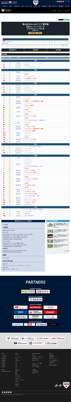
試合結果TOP (12, 50)
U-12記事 (54, 10)
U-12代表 (3, 365)
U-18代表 (3, 361)
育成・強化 (51, 355)
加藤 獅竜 (18, 174)
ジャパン (17, 355)
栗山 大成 (18, 78)
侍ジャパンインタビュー (19, 379)
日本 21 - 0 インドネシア (22, 235)
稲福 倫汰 (18, 101)
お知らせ (17, 381)
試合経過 (35, 50)
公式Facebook (52, 361)
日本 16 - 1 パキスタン (22, 244)
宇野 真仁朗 (18, 103)
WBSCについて (35, 372)
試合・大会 (60, 10)
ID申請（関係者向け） (53, 365)
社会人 (16, 358)
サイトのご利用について (54, 360)
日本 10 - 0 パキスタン (22, 250)
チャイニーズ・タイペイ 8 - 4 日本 (25, 234)
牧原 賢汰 (18, 189)
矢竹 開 (18, 111)
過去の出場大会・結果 (6, 371)
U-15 (16, 365)
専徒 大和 (18, 72)
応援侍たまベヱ (35, 364)
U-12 (8, 10)
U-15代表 (3, 363)
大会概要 (32, 33)
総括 (16, 371)
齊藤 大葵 (18, 170)
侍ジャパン (34, 355)
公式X (50, 363)
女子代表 (3, 366)
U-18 (16, 363)
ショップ (17, 386)
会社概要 (34, 369)
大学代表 (3, 360)
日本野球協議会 (35, 371)
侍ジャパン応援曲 (35, 366)
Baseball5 (17, 370)
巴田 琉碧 (18, 107)
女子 (16, 368)
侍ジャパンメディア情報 (36, 363)
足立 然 (18, 76)
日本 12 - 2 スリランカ (22, 237)
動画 (16, 373)
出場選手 (39, 33)
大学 (16, 361)
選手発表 (17, 384)
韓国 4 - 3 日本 (20, 243)
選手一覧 (68, 10)
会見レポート (17, 378)
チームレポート (18, 376)
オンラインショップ (53, 358)
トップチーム (4, 355)
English (68, 1)
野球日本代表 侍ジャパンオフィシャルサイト (9, 2)
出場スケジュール (35, 360)
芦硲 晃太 (18, 204)
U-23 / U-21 (4, 358)
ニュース (17, 383)
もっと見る (66, 250)
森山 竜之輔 (18, 80)
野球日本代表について (36, 358)
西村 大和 (18, 97)
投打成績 (58, 50)
